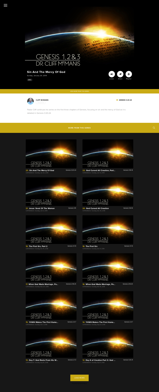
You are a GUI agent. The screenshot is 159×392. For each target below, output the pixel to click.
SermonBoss (83, 383)
